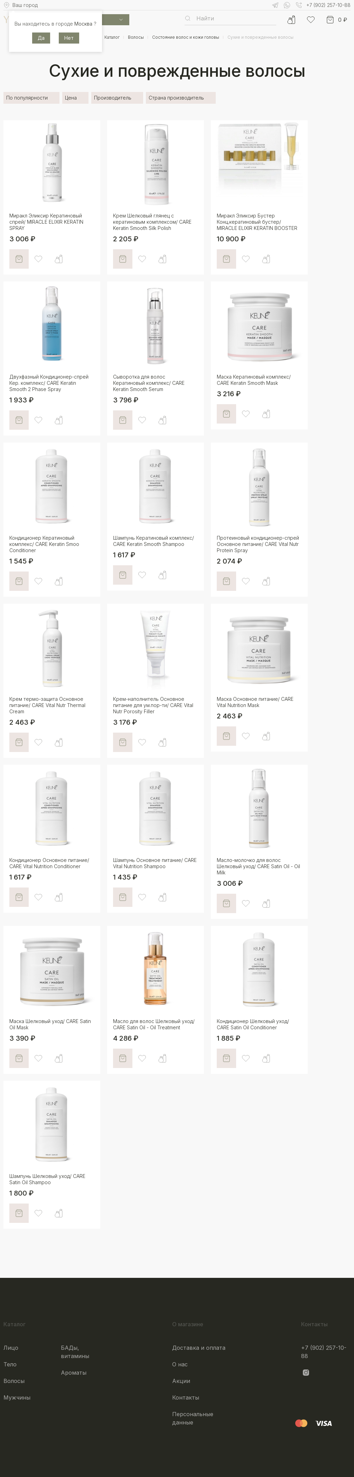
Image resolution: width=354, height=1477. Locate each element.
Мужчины (16, 1397)
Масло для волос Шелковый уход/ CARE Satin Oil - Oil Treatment (154, 1024)
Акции (181, 1380)
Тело (10, 1364)
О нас (180, 1364)
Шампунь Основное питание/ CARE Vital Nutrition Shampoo (155, 863)
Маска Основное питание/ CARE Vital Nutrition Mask (255, 702)
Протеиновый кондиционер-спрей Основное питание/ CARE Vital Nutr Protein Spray (258, 544)
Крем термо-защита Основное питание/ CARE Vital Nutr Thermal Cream (47, 705)
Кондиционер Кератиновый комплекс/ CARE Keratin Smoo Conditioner (44, 544)
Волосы (14, 1380)
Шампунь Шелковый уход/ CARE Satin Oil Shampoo (47, 1179)
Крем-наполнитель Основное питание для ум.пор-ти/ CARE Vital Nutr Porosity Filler (153, 705)
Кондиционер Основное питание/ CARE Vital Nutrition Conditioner (49, 863)
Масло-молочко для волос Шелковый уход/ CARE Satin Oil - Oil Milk (258, 866)
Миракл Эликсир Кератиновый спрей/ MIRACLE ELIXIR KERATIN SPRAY (46, 222)
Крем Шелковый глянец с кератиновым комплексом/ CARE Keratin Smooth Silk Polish (152, 222)
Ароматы (73, 1372)
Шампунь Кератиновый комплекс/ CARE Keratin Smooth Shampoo (153, 541)
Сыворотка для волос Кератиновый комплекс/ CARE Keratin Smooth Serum (149, 383)
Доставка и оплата (198, 1347)
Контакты (185, 1397)
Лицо (10, 1347)
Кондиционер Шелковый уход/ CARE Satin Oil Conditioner (253, 1024)
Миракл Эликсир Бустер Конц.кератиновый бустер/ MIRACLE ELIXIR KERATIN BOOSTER (257, 222)
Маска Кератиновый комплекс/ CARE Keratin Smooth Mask (254, 380)
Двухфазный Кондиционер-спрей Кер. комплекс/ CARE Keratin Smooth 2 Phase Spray (48, 383)
